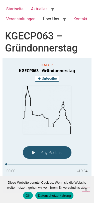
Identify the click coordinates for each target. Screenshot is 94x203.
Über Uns (51, 19)
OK (28, 195)
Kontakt (80, 19)
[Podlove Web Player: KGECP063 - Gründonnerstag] (47, 125)
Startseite (15, 9)
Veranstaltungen (20, 19)
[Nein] (86, 189)
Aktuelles (39, 9)
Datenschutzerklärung (54, 195)
